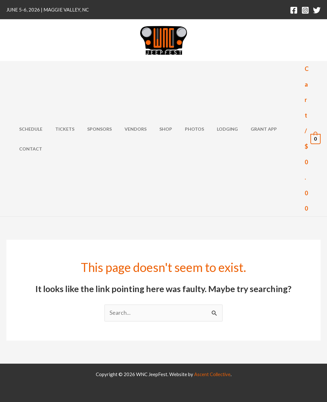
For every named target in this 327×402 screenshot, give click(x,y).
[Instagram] (305, 10)
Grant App (242, 139)
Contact (275, 139)
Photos (180, 139)
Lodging (209, 139)
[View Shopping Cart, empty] (312, 138)
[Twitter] (317, 10)
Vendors (129, 139)
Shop (155, 139)
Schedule (35, 139)
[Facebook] (294, 10)
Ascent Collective (212, 374)
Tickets (65, 139)
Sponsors (96, 139)
